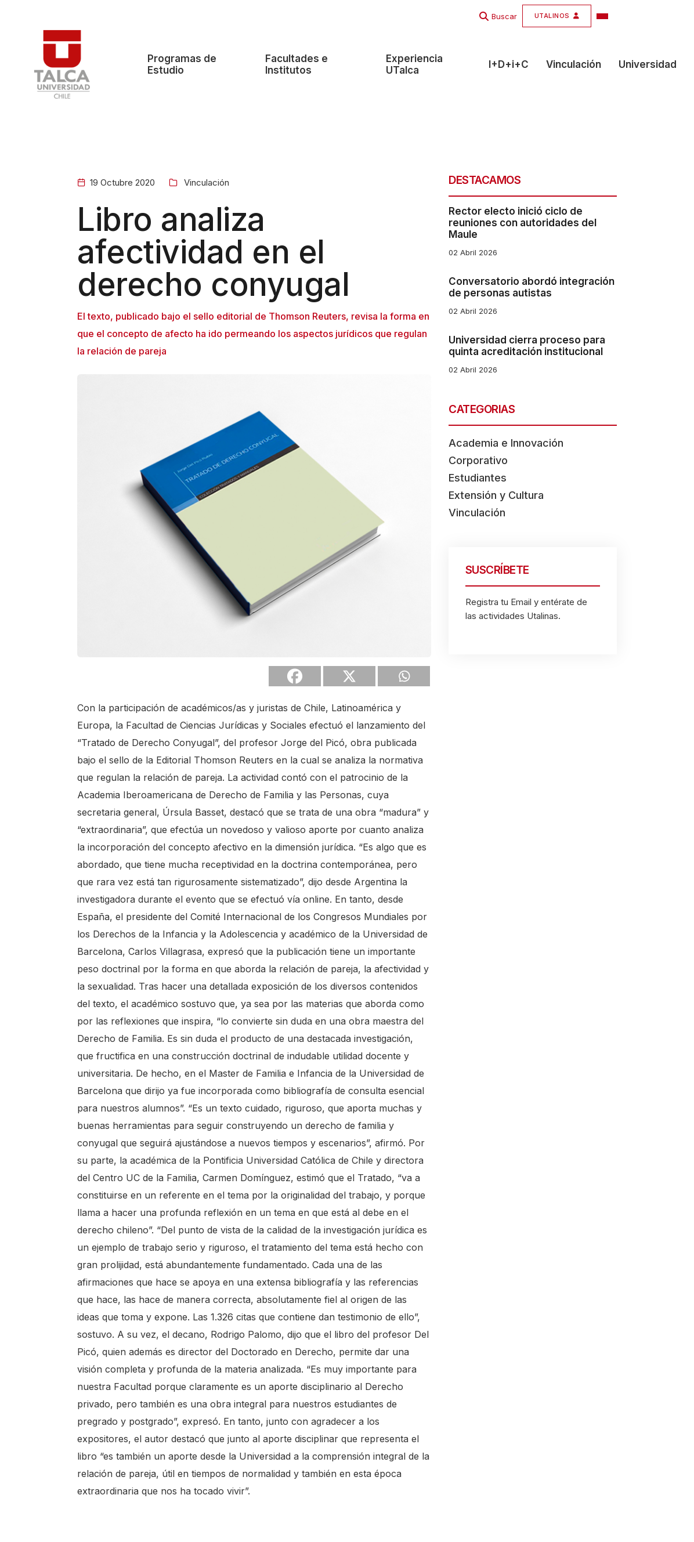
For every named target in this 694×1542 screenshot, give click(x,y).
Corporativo (478, 460)
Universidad (648, 66)
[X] (349, 676)
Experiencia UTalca (414, 66)
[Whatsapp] (404, 676)
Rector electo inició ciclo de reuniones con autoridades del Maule (523, 222)
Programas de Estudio (181, 66)
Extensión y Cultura (496, 495)
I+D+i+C (509, 66)
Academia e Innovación (506, 443)
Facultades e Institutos (296, 66)
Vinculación (573, 66)
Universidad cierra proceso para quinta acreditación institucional (527, 345)
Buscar (504, 16)
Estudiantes (478, 478)
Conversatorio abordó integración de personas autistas (532, 287)
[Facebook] (295, 676)
